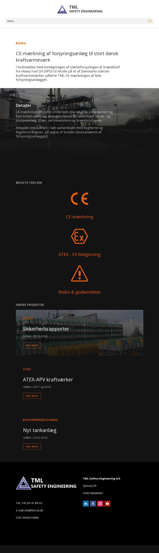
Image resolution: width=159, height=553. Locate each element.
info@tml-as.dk (34, 510)
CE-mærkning (79, 217)
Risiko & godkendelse (79, 292)
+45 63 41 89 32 (32, 503)
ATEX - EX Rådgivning (79, 254)
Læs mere (32, 361)
